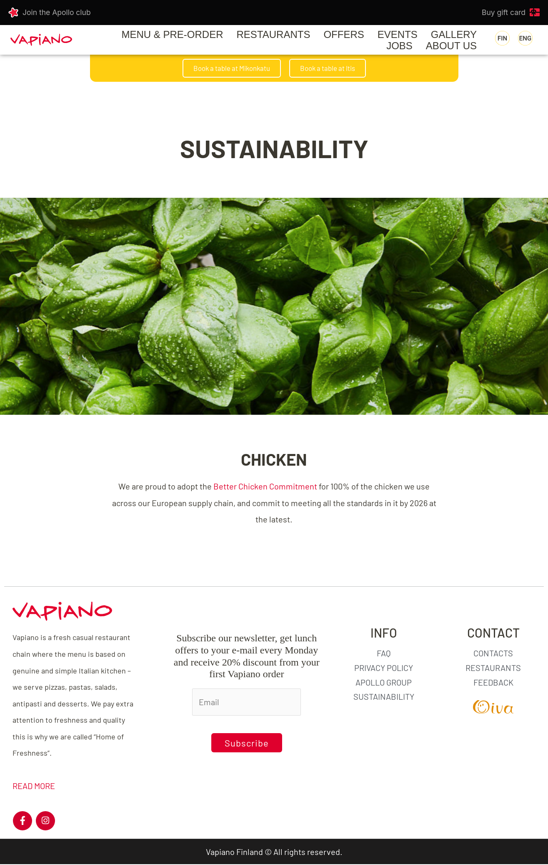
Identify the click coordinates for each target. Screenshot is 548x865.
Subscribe (247, 743)
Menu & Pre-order (172, 34)
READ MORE (34, 787)
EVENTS (398, 34)
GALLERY (454, 34)
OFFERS (343, 34)
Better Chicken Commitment (265, 487)
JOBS (399, 45)
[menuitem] (502, 38)
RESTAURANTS (273, 34)
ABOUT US (451, 45)
